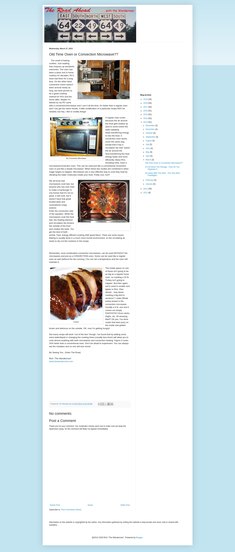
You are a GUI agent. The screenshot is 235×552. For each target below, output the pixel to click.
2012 (145, 189)
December (150, 125)
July (148, 144)
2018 (145, 103)
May (148, 152)
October (149, 133)
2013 (145, 122)
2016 (145, 111)
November (150, 129)
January (149, 184)
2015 (145, 114)
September (151, 137)
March (149, 160)
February (150, 180)
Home (90, 505)
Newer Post (55, 505)
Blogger (139, 537)
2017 (145, 107)
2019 (145, 99)
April (148, 156)
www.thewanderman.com (61, 361)
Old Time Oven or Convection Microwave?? (164, 163)
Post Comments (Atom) (71, 510)
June (148, 148)
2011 (145, 192)
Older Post (125, 505)
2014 (145, 118)
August (149, 141)
